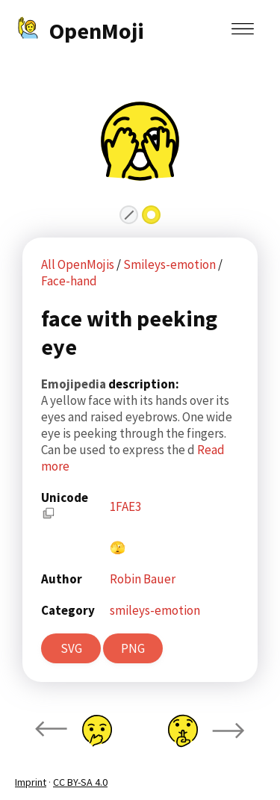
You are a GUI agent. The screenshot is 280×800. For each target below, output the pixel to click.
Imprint (30, 782)
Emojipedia (74, 384)
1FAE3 (125, 506)
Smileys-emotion (170, 264)
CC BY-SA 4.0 (80, 782)
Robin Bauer (142, 579)
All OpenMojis (77, 264)
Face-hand (69, 281)
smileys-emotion (155, 610)
